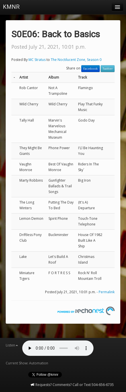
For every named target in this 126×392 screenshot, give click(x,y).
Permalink (107, 292)
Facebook (90, 69)
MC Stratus (37, 59)
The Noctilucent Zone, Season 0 (76, 59)
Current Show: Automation (27, 363)
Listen (12, 345)
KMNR (11, 6)
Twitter (108, 69)
